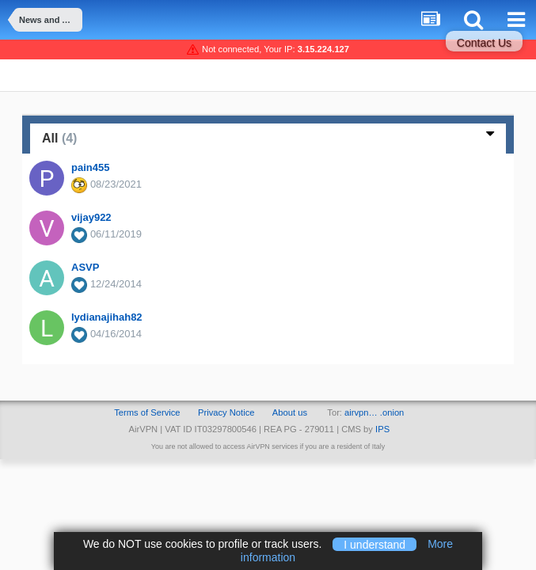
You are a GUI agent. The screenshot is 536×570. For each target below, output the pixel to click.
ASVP (85, 267)
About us (289, 412)
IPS (382, 429)
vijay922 (91, 217)
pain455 (90, 167)
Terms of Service (147, 412)
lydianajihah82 (107, 317)
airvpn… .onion (374, 412)
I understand (374, 544)
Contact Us (484, 42)
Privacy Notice (226, 412)
